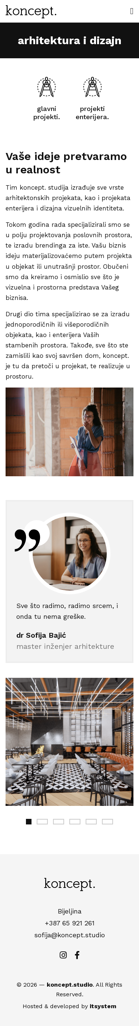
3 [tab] (58, 821)
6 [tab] (107, 821)
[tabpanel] (69, 742)
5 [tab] (91, 821)
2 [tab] (42, 821)
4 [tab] (74, 821)
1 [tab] (29, 821)
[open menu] (131, 11)
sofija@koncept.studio (69, 935)
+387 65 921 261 (70, 923)
